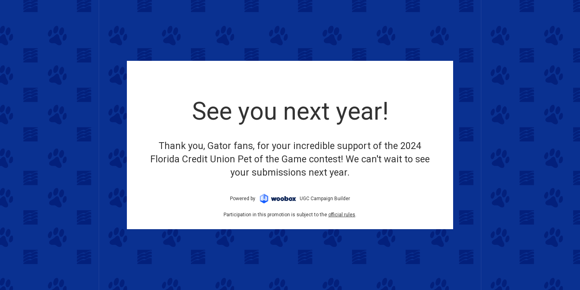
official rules (341, 215)
